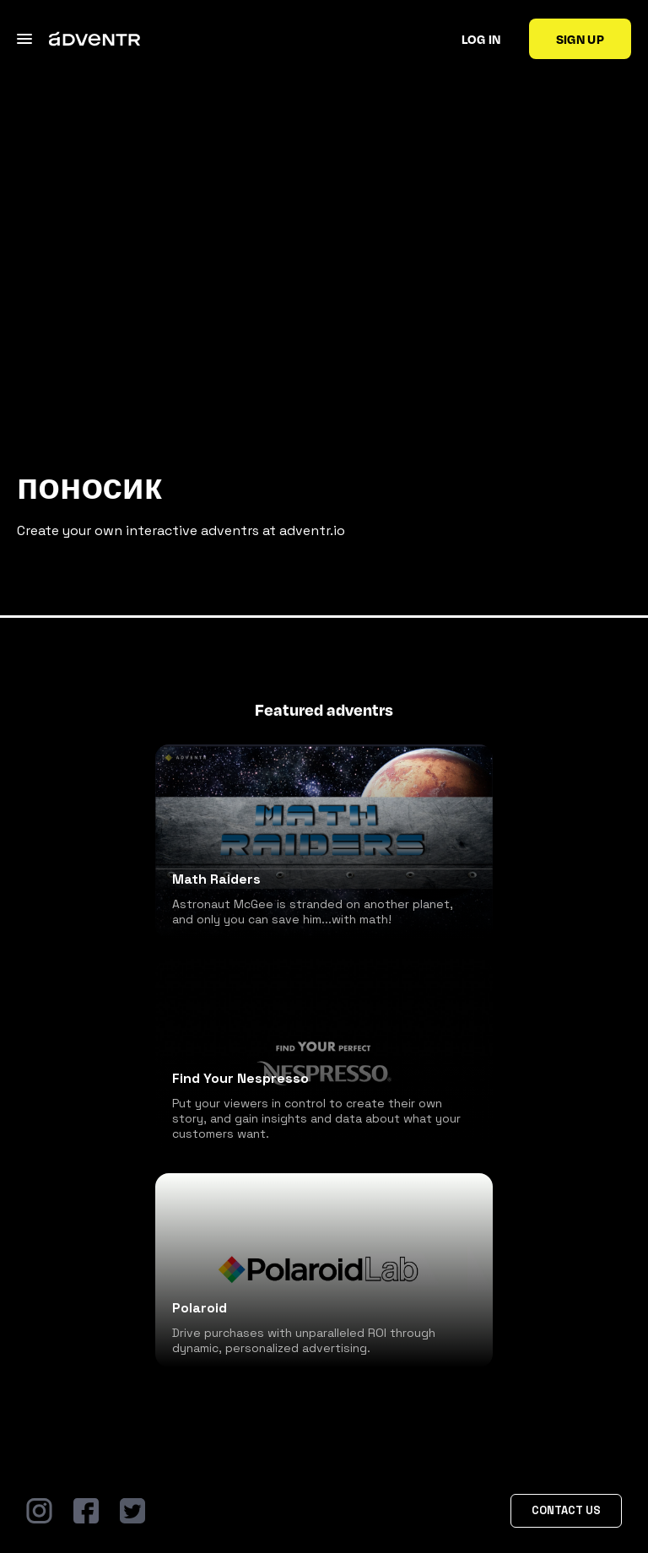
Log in (481, 38)
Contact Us (566, 1510)
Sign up (580, 38)
